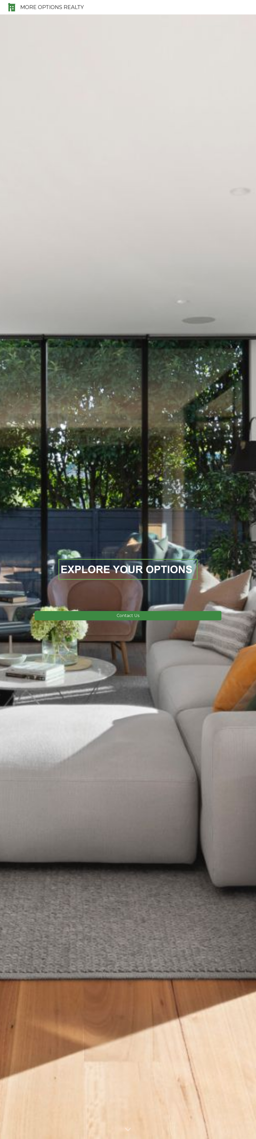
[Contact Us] (128, 615)
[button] (128, 1130)
